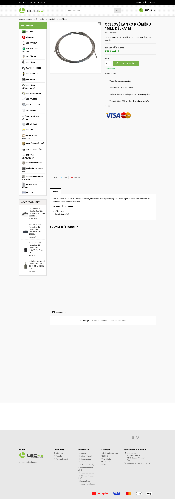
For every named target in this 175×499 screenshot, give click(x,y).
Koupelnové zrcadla (29, 185)
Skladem (108, 73)
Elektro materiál (32, 163)
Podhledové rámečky (29, 137)
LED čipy (27, 130)
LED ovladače (30, 74)
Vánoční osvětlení (33, 143)
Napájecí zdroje (31, 68)
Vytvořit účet (106, 459)
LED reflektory (31, 105)
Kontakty (82, 453)
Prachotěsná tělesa (30, 117)
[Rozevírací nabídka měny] (139, 2)
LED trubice (29, 99)
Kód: (106, 32)
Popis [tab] (55, 191)
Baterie (27, 193)
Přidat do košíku (125, 63)
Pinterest (75, 178)
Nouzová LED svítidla (30, 50)
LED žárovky (29, 57)
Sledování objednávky (110, 453)
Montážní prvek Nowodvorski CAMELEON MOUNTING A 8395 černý (36, 247)
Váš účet (105, 449)
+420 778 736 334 (39, 2)
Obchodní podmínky (86, 465)
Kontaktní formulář (86, 456)
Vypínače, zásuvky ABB (32, 170)
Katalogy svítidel (85, 459)
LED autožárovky (32, 93)
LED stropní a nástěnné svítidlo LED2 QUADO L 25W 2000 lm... (37, 212)
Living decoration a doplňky (32, 178)
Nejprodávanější (62, 459)
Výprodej (28, 37)
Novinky (59, 456)
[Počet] (108, 63)
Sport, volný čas (32, 149)
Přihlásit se (106, 456)
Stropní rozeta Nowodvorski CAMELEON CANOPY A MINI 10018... (35, 229)
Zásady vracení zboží (87, 484)
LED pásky (28, 62)
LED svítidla (29, 43)
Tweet (64, 178)
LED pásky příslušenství (28, 86)
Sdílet (54, 178)
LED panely (29, 110)
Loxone (27, 31)
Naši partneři (84, 462)
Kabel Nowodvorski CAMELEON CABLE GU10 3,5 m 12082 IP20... (37, 264)
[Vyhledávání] (93, 10)
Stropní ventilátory (28, 156)
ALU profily (29, 80)
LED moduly (29, 124)
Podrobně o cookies (86, 473)
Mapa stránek (84, 481)
